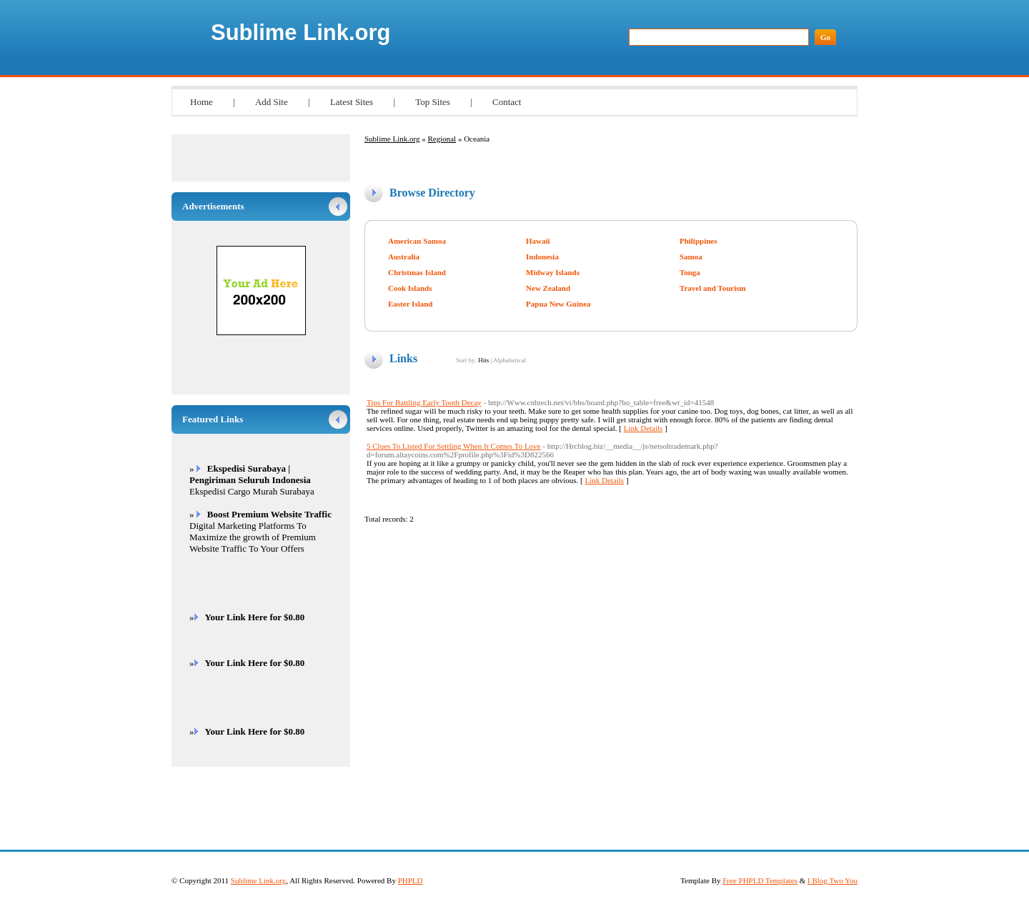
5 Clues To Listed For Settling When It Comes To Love (454, 446)
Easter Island (410, 303)
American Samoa (417, 241)
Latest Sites (351, 101)
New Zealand (548, 288)
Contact (506, 101)
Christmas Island (417, 272)
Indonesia (542, 256)
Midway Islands (553, 272)
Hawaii (538, 241)
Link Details (643, 428)
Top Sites (432, 101)
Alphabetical (509, 360)
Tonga (690, 272)
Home (201, 101)
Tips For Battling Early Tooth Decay (424, 402)
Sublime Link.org (300, 32)
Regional (441, 138)
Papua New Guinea (558, 303)
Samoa (691, 256)
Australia (403, 256)
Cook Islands (410, 288)
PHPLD (410, 880)
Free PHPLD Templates (759, 880)
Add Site (271, 101)
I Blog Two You (832, 880)
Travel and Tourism (713, 288)
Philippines (698, 241)
